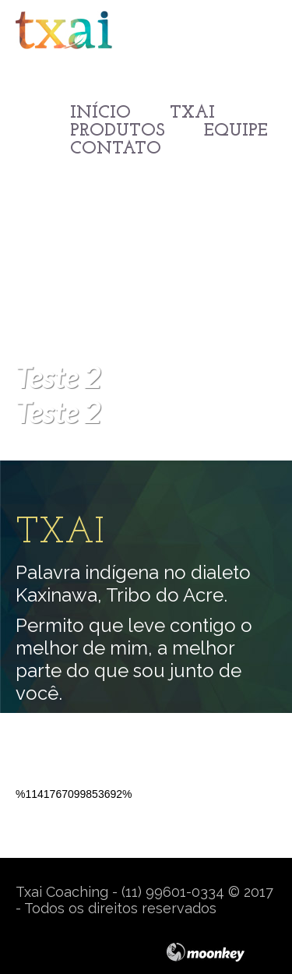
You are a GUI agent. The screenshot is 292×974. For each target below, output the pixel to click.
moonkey (221, 952)
